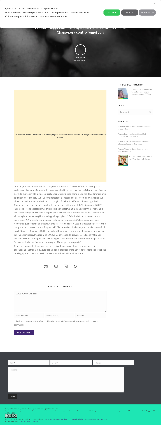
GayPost (81, 58)
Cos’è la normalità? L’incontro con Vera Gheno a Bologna (140, 157)
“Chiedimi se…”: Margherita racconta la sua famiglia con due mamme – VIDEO (141, 91)
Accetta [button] (112, 12)
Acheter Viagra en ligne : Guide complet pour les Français (133, 150)
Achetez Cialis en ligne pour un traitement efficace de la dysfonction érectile (134, 142)
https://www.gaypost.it (29, 421)
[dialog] (80, 14)
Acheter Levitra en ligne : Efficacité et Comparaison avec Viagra (132, 135)
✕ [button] (155, 3)
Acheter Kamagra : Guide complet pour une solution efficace (134, 127)
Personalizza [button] (147, 12)
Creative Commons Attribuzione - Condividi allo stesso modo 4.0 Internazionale (77, 419)
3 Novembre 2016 (80, 61)
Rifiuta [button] (129, 12)
